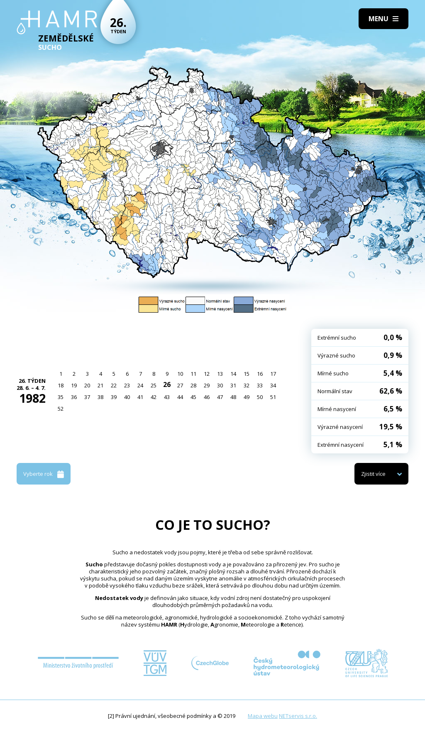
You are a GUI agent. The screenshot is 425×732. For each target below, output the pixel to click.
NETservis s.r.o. (298, 716)
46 (207, 397)
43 (167, 397)
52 (61, 408)
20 (87, 385)
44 (180, 397)
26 (167, 384)
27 (180, 385)
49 (246, 397)
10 (180, 373)
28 (193, 385)
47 (220, 397)
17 (273, 373)
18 (61, 385)
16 (260, 373)
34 (273, 385)
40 (127, 397)
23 (127, 385)
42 (153, 397)
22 (114, 385)
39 (114, 397)
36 (74, 397)
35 (61, 397)
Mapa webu (263, 716)
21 (100, 385)
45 (193, 397)
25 (153, 385)
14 (233, 373)
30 (220, 385)
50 (260, 397)
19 (74, 385)
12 (207, 373)
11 (193, 373)
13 (220, 373)
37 (87, 397)
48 (233, 397)
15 (246, 373)
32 (246, 385)
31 (233, 385)
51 (273, 397)
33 (260, 385)
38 (100, 397)
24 (140, 385)
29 (207, 385)
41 (140, 397)
